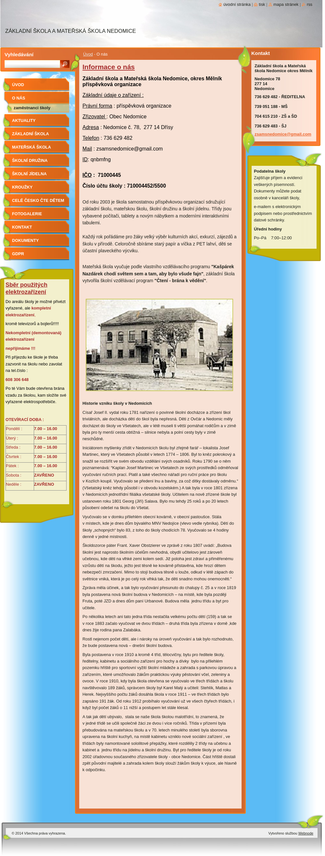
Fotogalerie (27, 213)
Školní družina (29, 160)
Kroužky (22, 187)
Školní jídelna (29, 173)
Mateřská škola (31, 147)
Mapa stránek (286, 4)
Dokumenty (25, 240)
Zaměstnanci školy (32, 107)
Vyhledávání (19, 54)
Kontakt (22, 227)
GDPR (18, 253)
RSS (309, 4)
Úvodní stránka (237, 4)
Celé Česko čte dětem (38, 200)
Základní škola (30, 133)
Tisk (262, 4)
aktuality (24, 120)
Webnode (305, 833)
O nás (18, 98)
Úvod (88, 54)
